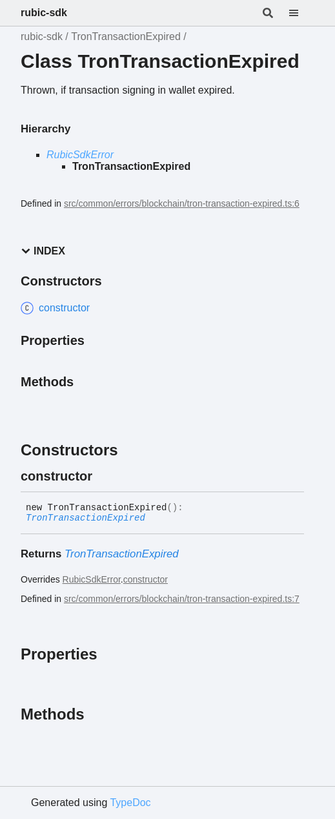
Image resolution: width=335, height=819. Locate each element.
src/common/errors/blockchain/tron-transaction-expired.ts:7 (181, 599)
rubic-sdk (44, 12)
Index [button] (43, 250)
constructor (145, 579)
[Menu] (301, 13)
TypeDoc (130, 802)
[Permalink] (103, 476)
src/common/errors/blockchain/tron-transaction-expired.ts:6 (181, 203)
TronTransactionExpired (126, 36)
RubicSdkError (80, 154)
